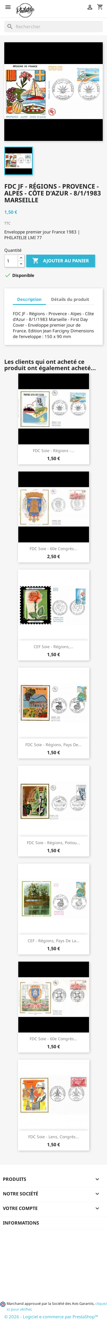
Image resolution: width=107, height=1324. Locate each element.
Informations (21, 1223)
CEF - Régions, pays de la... (54, 940)
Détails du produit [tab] (70, 299)
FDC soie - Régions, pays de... (53, 744)
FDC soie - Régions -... (53, 450)
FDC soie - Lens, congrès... (53, 1136)
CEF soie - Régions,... (53, 646)
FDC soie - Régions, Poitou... (53, 842)
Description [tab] (29, 299)
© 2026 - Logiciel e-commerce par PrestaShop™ (51, 1316)
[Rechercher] (53, 26)
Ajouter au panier (60, 261)
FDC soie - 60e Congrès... (53, 548)
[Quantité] (11, 261)
